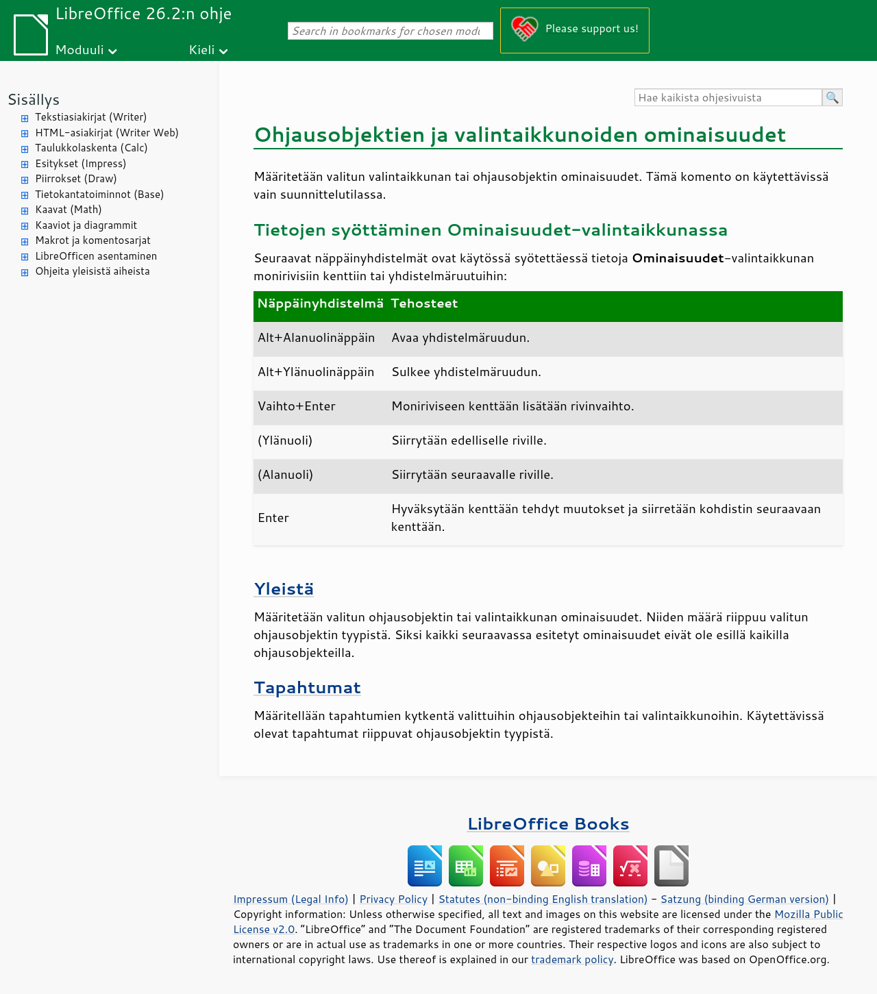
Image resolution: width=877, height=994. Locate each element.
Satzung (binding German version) (745, 898)
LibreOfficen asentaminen (96, 256)
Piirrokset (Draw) (76, 178)
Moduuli (79, 49)
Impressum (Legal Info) (291, 898)
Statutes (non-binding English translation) (542, 898)
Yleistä (284, 588)
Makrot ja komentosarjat (93, 240)
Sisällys (33, 99)
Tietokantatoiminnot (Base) (99, 194)
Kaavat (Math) (68, 209)
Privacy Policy (393, 898)
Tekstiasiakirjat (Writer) (91, 117)
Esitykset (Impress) (81, 163)
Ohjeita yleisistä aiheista (92, 271)
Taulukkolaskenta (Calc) (91, 147)
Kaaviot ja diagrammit (86, 225)
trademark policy (572, 959)
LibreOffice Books (548, 823)
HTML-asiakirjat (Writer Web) (107, 132)
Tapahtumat (307, 687)
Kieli (201, 49)
